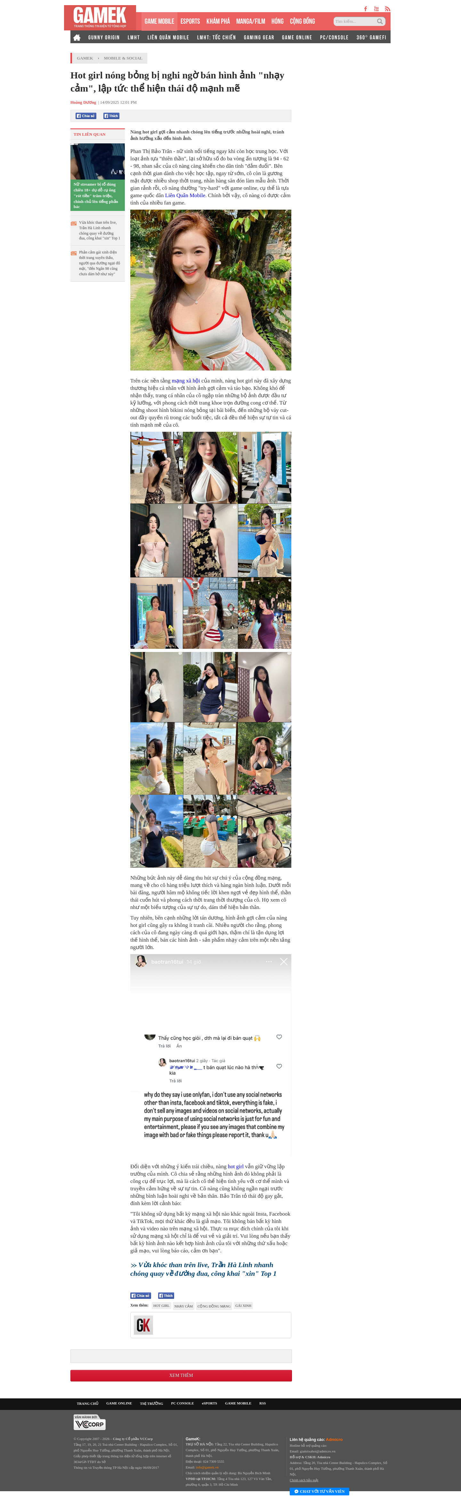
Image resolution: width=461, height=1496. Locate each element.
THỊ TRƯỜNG (151, 1403)
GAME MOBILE (159, 20)
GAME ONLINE (297, 36)
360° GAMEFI (371, 36)
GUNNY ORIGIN (104, 36)
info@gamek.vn (207, 1467)
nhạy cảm (183, 1306)
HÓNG (277, 20)
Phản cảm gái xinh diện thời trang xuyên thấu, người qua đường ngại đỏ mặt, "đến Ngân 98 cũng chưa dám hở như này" (99, 263)
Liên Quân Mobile (185, 195)
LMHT (134, 36)
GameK (85, 58)
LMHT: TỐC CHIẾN (216, 36)
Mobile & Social (123, 58)
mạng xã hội (186, 381)
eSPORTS (190, 20)
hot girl (236, 1166)
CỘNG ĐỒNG (302, 20)
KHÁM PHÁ (218, 20)
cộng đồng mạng (214, 1306)
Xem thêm (181, 1375)
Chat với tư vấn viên (319, 1491)
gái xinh (243, 1305)
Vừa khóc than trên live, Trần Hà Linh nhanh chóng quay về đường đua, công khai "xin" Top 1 (99, 230)
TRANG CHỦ (87, 1403)
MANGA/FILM (250, 20)
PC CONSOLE (182, 1403)
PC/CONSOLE (334, 36)
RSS (262, 1403)
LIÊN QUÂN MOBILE (169, 36)
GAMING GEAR (259, 36)
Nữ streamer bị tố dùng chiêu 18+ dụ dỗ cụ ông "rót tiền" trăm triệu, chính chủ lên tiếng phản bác (96, 195)
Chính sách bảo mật (304, 1480)
